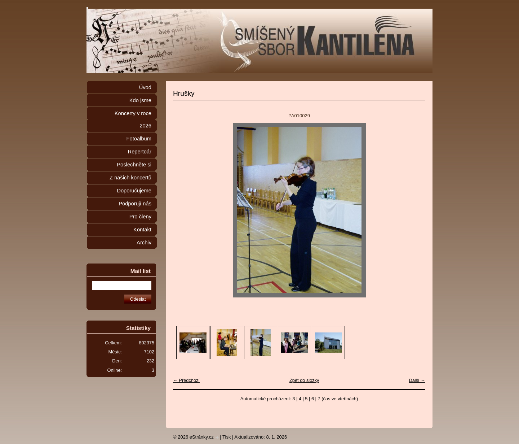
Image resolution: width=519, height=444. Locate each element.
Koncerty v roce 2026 (133, 119)
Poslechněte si (134, 164)
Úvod (145, 87)
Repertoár (139, 151)
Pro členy (140, 216)
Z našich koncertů (130, 177)
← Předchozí (186, 380)
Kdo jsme (140, 100)
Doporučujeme (134, 190)
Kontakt (142, 229)
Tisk (226, 437)
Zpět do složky (304, 380)
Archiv (144, 242)
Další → (417, 380)
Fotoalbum (138, 139)
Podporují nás (135, 203)
